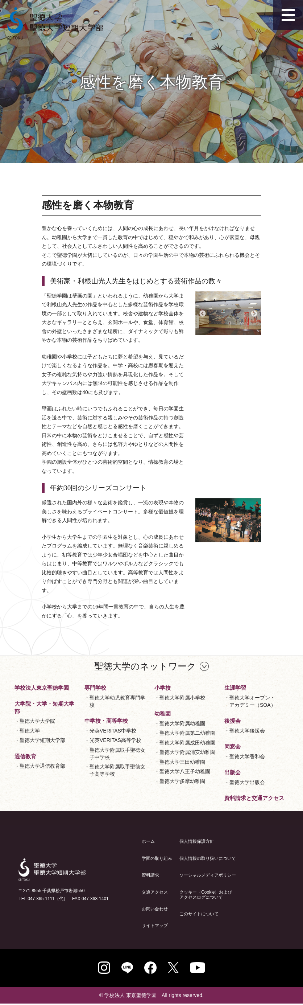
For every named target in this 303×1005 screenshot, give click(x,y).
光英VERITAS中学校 (113, 731)
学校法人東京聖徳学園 (41, 688)
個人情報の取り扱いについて (207, 858)
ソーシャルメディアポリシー (207, 875)
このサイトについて (199, 913)
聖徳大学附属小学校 (182, 698)
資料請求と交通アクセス (254, 798)
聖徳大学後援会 (247, 731)
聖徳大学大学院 (37, 721)
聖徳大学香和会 (247, 756)
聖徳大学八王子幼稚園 (184, 771)
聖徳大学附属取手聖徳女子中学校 (117, 753)
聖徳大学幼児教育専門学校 (117, 701)
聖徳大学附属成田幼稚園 (187, 743)
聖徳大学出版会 (247, 782)
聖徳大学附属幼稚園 (182, 723)
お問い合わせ (155, 908)
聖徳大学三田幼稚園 (182, 762)
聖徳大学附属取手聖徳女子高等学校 (117, 770)
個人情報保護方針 (196, 841)
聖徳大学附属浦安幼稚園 (187, 752)
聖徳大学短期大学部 (42, 740)
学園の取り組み (157, 858)
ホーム (148, 841)
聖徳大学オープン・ (252, 702)
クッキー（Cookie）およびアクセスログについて (205, 895)
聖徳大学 (30, 731)
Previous (202, 314)
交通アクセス (155, 892)
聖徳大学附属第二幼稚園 (187, 733)
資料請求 (150, 875)
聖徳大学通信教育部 (42, 766)
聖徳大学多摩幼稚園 (182, 781)
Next (254, 314)
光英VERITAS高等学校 (115, 740)
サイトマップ (155, 925)
